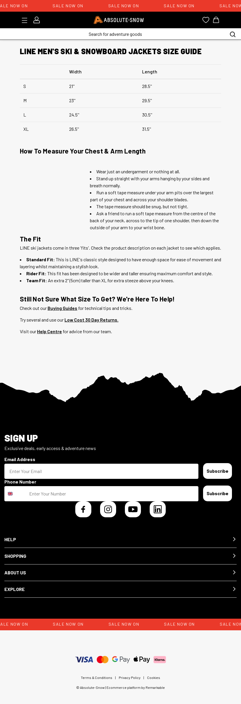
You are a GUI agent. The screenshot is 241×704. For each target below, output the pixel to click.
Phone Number (20, 481)
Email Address (19, 459)
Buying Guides (62, 308)
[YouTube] (133, 509)
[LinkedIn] (158, 509)
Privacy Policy (130, 677)
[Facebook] (83, 509)
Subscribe (217, 471)
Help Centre (49, 331)
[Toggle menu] (26, 20)
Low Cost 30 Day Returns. (91, 319)
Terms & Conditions (96, 677)
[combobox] (15, 493)
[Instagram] (108, 509)
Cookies (153, 677)
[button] (120, 539)
